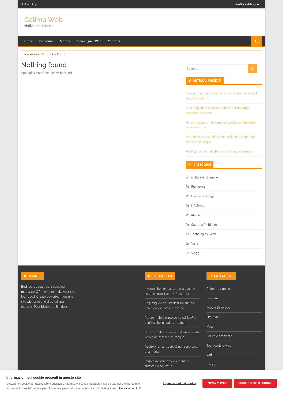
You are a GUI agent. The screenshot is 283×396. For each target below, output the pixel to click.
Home (28, 41)
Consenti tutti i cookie (255, 383)
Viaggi (195, 253)
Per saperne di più (130, 388)
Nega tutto (217, 383)
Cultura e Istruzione (204, 177)
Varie (194, 243)
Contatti (114, 41)
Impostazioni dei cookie (179, 383)
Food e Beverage (203, 196)
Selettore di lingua (246, 4)
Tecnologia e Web (88, 41)
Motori (65, 41)
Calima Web (43, 19)
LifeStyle (197, 205)
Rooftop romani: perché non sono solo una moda (219, 151)
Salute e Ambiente (204, 224)
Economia (46, 41)
